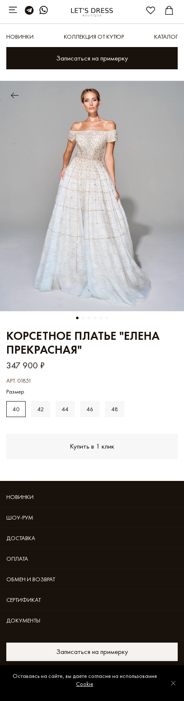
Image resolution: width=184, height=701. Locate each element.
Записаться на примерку (92, 58)
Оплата (17, 558)
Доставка (20, 538)
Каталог (166, 36)
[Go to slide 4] (95, 318)
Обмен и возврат (30, 579)
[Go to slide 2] (83, 318)
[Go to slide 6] (106, 318)
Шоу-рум (19, 517)
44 (65, 409)
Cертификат (23, 600)
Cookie (84, 684)
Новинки (20, 36)
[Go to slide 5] (101, 318)
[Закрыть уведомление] (173, 683)
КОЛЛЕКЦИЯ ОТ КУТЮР (94, 36)
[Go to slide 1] (77, 318)
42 (40, 409)
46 (90, 409)
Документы (23, 620)
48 (114, 409)
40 (16, 409)
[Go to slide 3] (89, 318)
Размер (15, 391)
